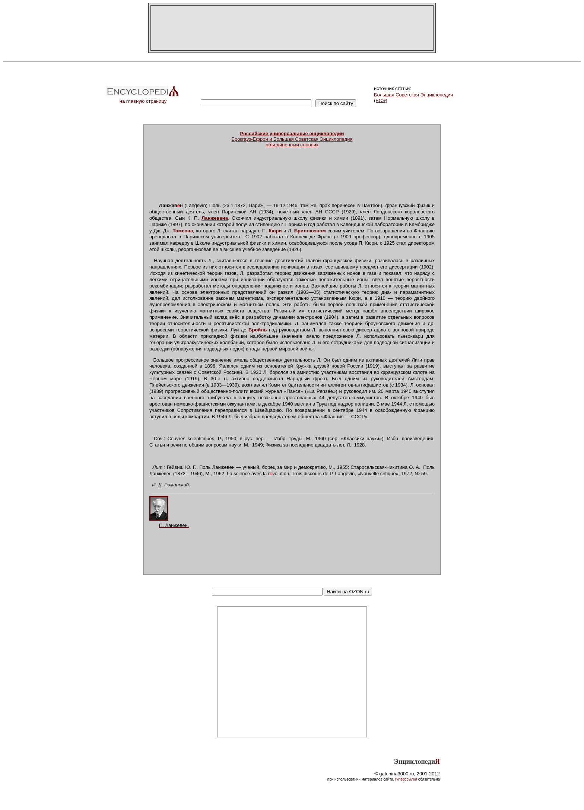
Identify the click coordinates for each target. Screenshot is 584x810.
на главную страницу (143, 99)
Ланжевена (214, 218)
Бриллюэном (310, 231)
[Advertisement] (292, 28)
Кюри (275, 231)
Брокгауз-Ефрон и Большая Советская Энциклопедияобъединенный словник (292, 139)
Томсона (183, 231)
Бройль (257, 330)
